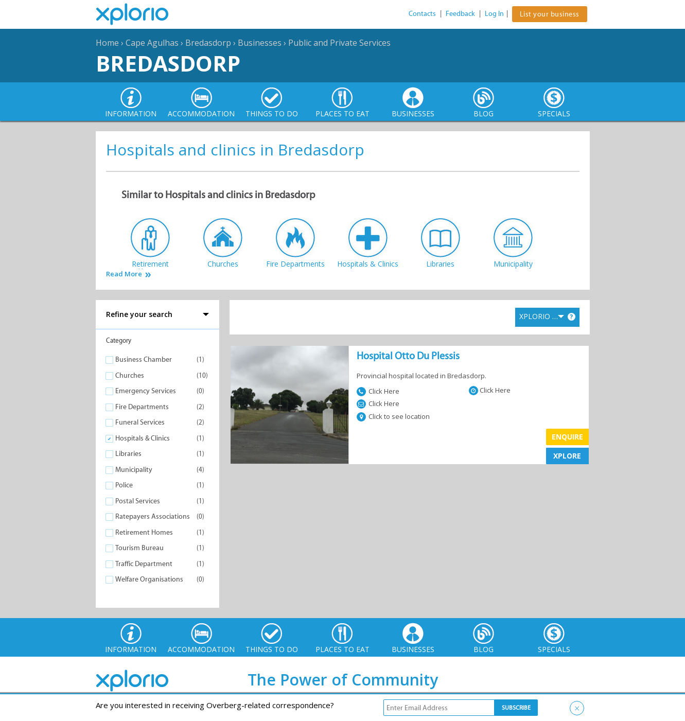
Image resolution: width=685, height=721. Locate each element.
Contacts (422, 13)
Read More (124, 274)
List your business (549, 14)
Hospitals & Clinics (142, 438)
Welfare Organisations (149, 579)
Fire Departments (142, 406)
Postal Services (137, 501)
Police (124, 485)
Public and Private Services (339, 42)
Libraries (128, 453)
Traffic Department (143, 563)
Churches (129, 375)
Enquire (567, 437)
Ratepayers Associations (152, 516)
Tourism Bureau (139, 547)
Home (107, 42)
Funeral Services (140, 422)
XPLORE (567, 456)
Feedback (460, 13)
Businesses (260, 42)
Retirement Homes (144, 532)
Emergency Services (145, 390)
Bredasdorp (208, 42)
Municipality (133, 469)
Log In (494, 13)
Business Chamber (143, 359)
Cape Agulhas (152, 42)
